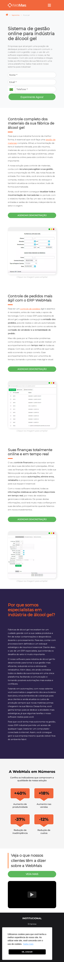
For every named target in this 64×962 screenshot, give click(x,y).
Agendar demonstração (32, 215)
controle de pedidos (30, 309)
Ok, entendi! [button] (27, 952)
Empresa (32, 924)
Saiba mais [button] (28, 944)
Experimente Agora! (32, 97)
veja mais (32, 874)
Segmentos (15, 15)
